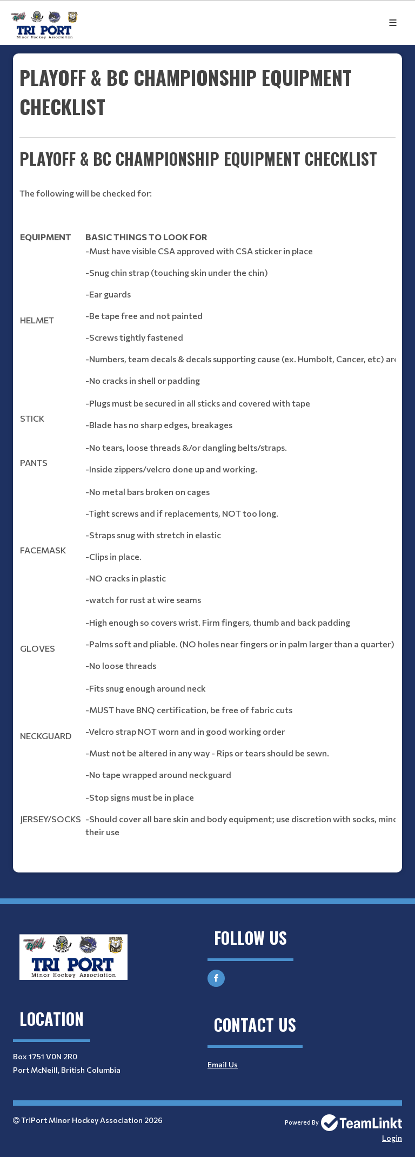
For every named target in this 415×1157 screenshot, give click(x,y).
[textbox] (207, 463)
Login (392, 1137)
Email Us (223, 1064)
